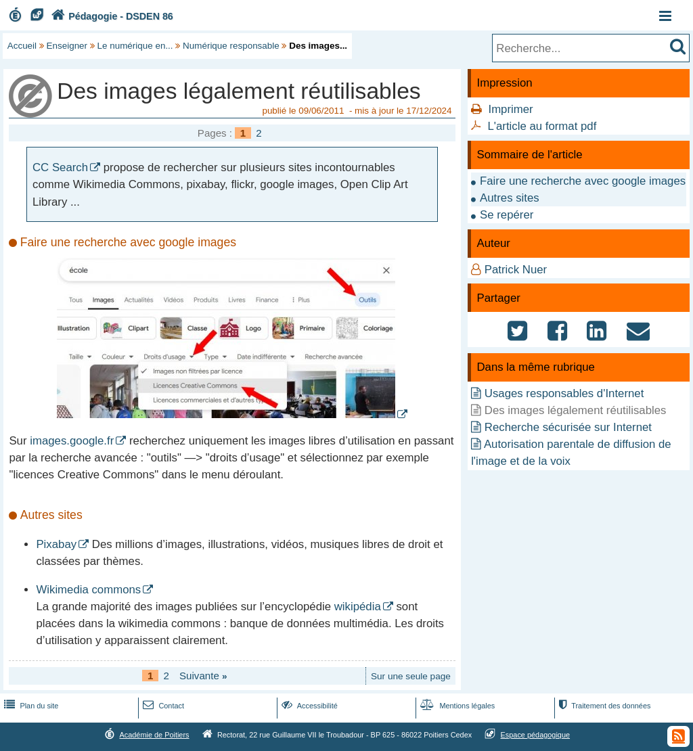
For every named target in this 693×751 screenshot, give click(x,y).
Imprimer (510, 109)
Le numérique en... (135, 46)
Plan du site (29, 706)
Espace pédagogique (536, 735)
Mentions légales (456, 706)
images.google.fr (72, 440)
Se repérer (506, 214)
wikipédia (357, 606)
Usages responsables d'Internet (564, 393)
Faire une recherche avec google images (583, 181)
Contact (162, 706)
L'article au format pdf (541, 126)
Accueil (22, 46)
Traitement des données (603, 706)
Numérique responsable (231, 46)
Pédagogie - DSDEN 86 (110, 16)
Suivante (203, 675)
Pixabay (56, 544)
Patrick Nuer (516, 269)
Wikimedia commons (88, 589)
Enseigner (67, 46)
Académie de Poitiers (154, 735)
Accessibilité (308, 706)
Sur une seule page (411, 676)
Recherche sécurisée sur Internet (568, 427)
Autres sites (509, 197)
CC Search (60, 167)
